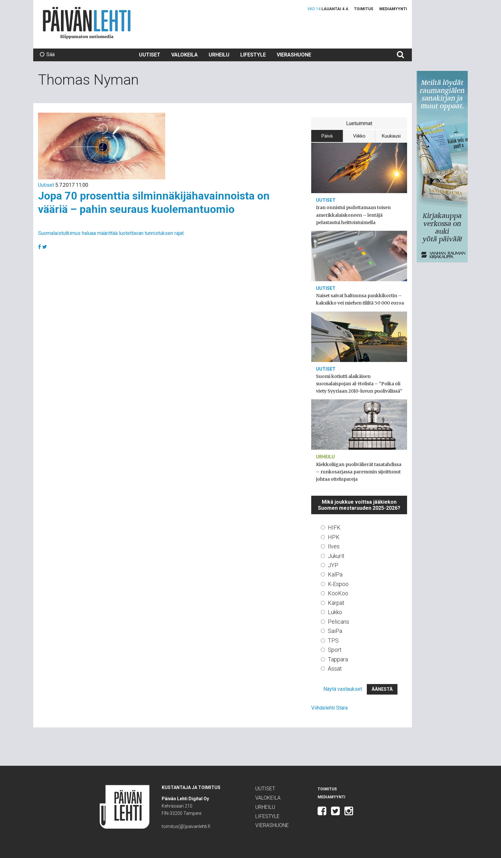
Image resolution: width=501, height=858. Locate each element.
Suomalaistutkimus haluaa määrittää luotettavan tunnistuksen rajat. (111, 233)
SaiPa (335, 631)
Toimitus (363, 9)
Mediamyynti (393, 9)
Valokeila (184, 55)
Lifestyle (253, 55)
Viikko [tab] (359, 136)
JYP (333, 565)
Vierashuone (294, 55)
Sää (47, 54)
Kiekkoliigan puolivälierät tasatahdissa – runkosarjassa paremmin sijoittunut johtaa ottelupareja (358, 472)
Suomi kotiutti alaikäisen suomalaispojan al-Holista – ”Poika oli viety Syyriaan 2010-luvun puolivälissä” (359, 383)
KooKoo (338, 593)
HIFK (334, 527)
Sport (335, 649)
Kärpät (336, 602)
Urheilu (219, 55)
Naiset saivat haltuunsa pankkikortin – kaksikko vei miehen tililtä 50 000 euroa (360, 299)
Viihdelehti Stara (329, 708)
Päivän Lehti (87, 23)
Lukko (335, 612)
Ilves (334, 546)
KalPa (335, 574)
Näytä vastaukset (342, 689)
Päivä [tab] (327, 136)
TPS (333, 640)
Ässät (335, 668)
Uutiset (149, 55)
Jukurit (336, 556)
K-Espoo (338, 584)
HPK (334, 537)
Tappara (338, 659)
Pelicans (338, 621)
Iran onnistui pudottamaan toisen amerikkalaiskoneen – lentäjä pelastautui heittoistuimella (353, 215)
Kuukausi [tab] (391, 136)
